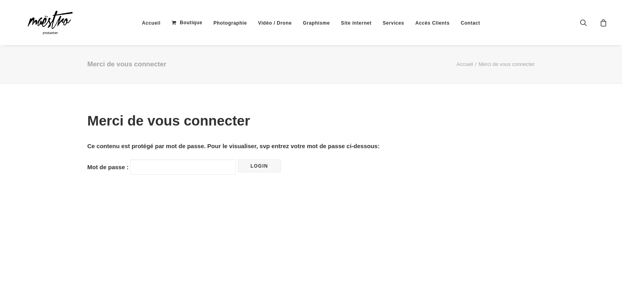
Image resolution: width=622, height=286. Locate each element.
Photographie (230, 23)
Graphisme (316, 23)
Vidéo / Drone (275, 23)
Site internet (356, 23)
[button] (588, 22)
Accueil (151, 23)
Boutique (191, 22)
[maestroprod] (36, 23)
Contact (470, 23)
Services (393, 23)
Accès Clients (432, 23)
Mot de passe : (161, 167)
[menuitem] (151, 23)
